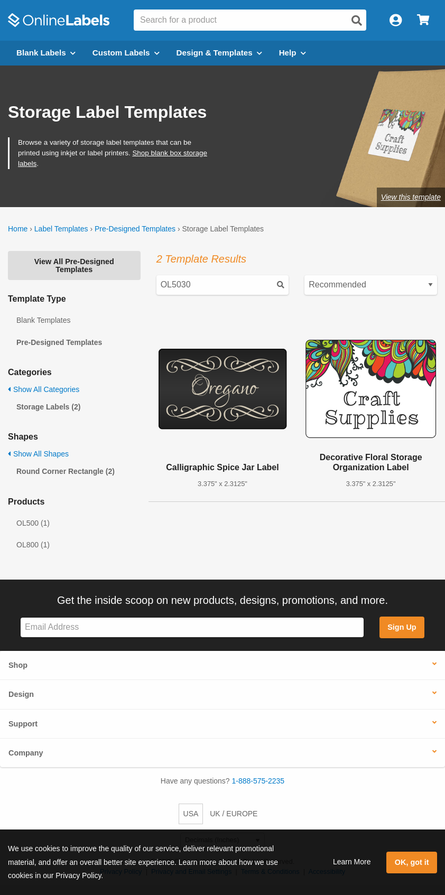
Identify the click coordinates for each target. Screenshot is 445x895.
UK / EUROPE (233, 813)
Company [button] (25, 753)
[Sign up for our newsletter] (192, 627)
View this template (411, 197)
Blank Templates (43, 320)
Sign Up (401, 627)
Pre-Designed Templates (135, 229)
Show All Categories (43, 389)
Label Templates (61, 229)
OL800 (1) (33, 544)
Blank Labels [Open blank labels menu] (46, 52)
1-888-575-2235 (258, 781)
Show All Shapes (38, 454)
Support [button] (23, 724)
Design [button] (21, 694)
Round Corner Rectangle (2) (65, 471)
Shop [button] (17, 665)
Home (17, 229)
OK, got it (412, 862)
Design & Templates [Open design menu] (219, 52)
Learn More (352, 861)
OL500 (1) (33, 523)
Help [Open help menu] (292, 52)
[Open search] (356, 20)
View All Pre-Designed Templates (74, 265)
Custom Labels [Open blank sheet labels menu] (126, 52)
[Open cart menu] (423, 20)
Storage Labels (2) (48, 407)
